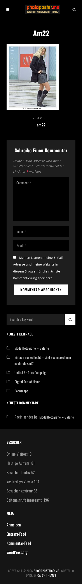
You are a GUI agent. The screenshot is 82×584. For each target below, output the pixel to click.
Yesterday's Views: (20, 481)
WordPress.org (17, 552)
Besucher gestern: (20, 491)
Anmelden (14, 525)
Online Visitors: (18, 454)
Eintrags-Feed (16, 534)
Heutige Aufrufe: (19, 463)
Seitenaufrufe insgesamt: (25, 500)
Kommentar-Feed (19, 543)
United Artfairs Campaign (30, 372)
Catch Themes (46, 575)
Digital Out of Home (27, 381)
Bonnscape (21, 390)
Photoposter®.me (46, 570)
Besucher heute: (19, 472)
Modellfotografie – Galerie (31, 348)
